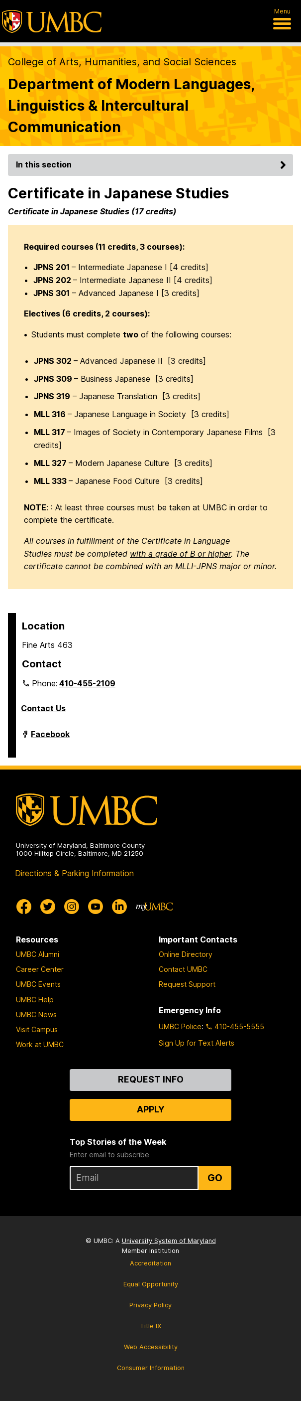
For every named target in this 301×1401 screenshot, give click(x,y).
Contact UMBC (183, 969)
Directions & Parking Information (74, 873)
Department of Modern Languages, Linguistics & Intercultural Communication (131, 105)
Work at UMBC (40, 1044)
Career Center (40, 969)
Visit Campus (37, 1029)
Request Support (187, 984)
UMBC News (36, 1014)
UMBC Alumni (37, 954)
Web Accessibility (151, 1347)
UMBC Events (38, 984)
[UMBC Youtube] (95, 907)
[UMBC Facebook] (24, 907)
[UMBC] (51, 21)
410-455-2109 (87, 683)
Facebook (50, 738)
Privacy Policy (150, 1305)
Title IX (150, 1326)
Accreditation (150, 1263)
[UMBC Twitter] (48, 907)
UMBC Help (35, 999)
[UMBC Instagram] (72, 907)
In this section (152, 164)
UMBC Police (180, 1026)
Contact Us (43, 708)
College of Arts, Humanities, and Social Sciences (122, 62)
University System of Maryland (169, 1241)
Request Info (151, 1079)
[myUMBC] (154, 907)
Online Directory (185, 954)
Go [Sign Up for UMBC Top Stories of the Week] (214, 1178)
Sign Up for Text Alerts (196, 1043)
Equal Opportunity (150, 1284)
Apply (151, 1109)
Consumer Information (151, 1368)
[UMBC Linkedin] (119, 907)
